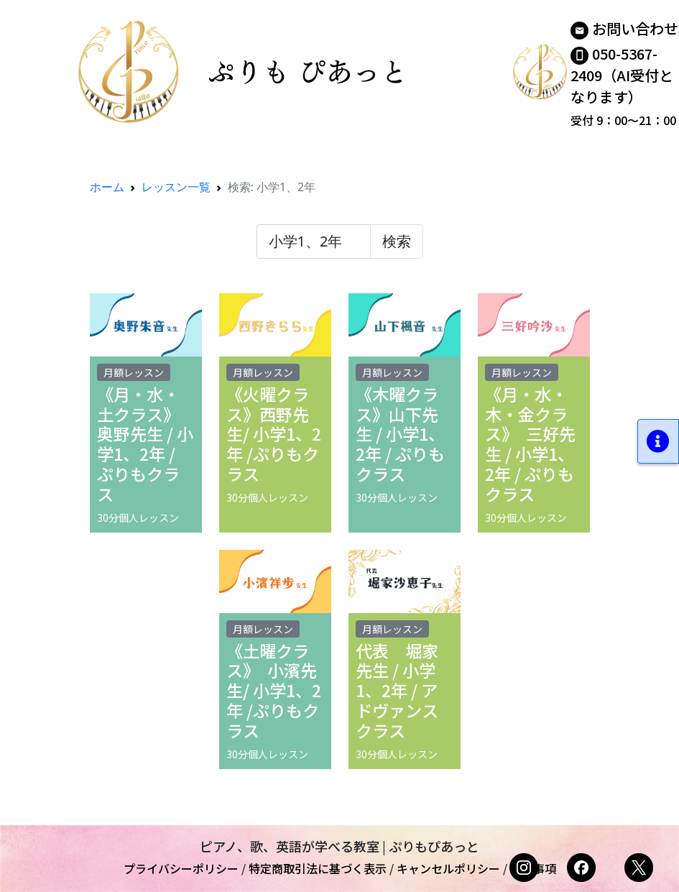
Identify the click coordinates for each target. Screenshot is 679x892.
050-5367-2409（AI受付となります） (622, 75)
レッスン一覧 (176, 187)
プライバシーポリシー (181, 868)
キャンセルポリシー (448, 868)
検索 (396, 241)
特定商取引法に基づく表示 (318, 868)
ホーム (107, 187)
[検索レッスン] (314, 241)
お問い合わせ (635, 28)
